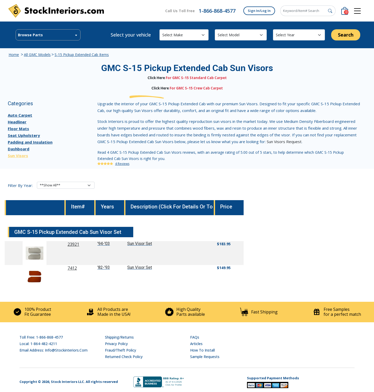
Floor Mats (18, 128)
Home (14, 54)
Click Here (156, 77)
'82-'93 (103, 267)
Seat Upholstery (24, 135)
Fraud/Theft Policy (120, 350)
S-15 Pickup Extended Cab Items (82, 54)
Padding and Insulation (30, 142)
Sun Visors (18, 155)
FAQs (194, 337)
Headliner (17, 121)
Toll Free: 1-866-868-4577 (41, 337)
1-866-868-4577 (217, 10)
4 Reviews (122, 164)
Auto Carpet (20, 115)
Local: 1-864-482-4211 (38, 343)
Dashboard (18, 148)
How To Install (202, 350)
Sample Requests (204, 356)
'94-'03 (103, 243)
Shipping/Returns (119, 337)
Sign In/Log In (259, 10)
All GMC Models (37, 54)
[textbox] (48, 35)
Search (345, 35)
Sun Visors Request (284, 141)
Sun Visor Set (139, 243)
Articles (196, 343)
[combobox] (48, 34)
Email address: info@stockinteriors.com (53, 350)
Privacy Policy (116, 343)
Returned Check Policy (124, 356)
